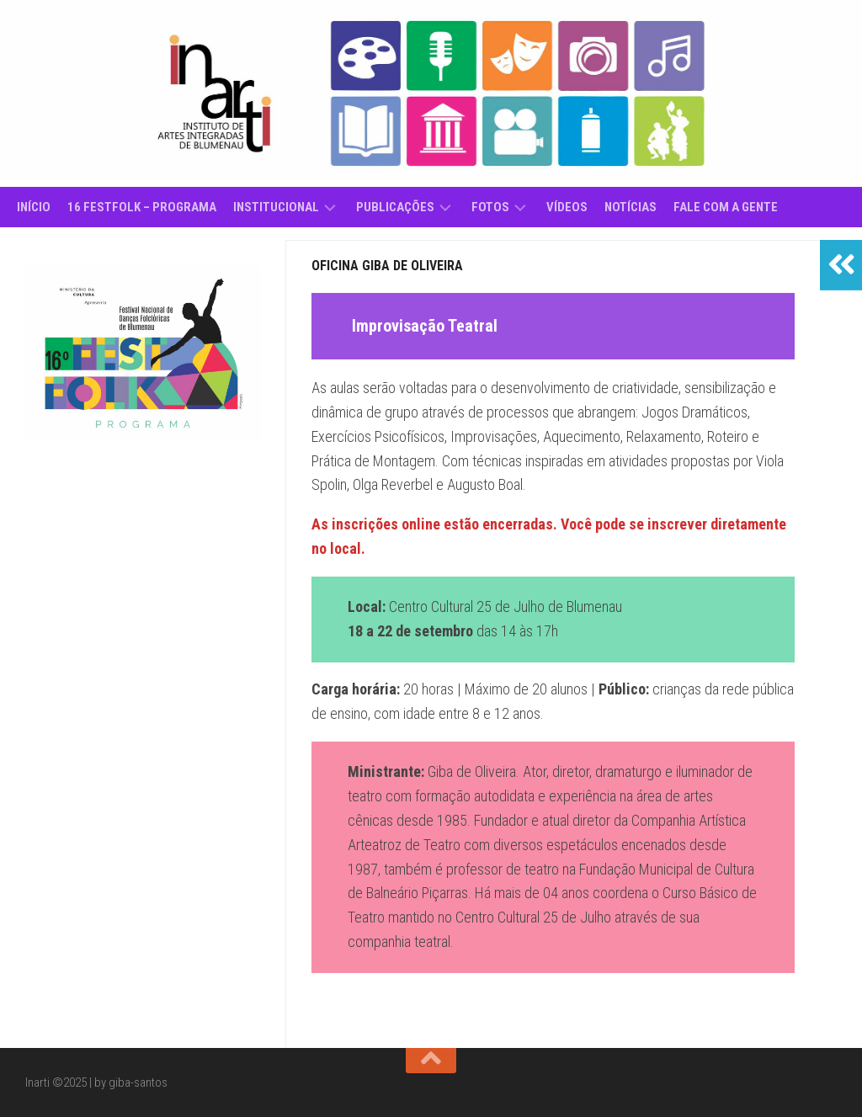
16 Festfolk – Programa (141, 207)
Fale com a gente (725, 207)
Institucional (276, 207)
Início (34, 207)
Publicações (395, 207)
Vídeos (567, 207)
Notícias (630, 207)
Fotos (490, 207)
